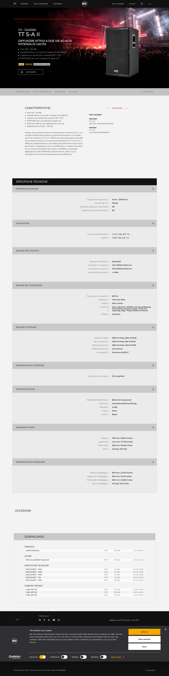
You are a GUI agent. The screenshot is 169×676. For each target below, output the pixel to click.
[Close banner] (165, 644)
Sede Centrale (140, 640)
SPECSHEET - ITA (33, 577)
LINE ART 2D (31, 589)
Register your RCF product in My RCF (124, 620)
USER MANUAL (33, 550)
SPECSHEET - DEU (34, 569)
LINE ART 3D (31, 595)
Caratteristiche (22, 92)
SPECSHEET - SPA (34, 580)
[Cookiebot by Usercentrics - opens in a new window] (14, 671)
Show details (116, 671)
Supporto (31, 72)
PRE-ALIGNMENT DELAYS (37, 560)
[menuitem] (41, 4)
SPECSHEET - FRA (34, 575)
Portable (41, 640)
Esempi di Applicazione (87, 640)
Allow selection (144, 654)
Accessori (73, 92)
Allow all (144, 646)
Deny (144, 661)
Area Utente (112, 640)
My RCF (132, 4)
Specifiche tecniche (42, 92)
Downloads (60, 92)
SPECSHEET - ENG (34, 572)
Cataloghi (62, 640)
